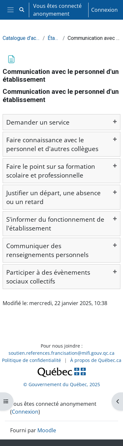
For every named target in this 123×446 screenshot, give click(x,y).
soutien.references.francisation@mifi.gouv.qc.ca (61, 353)
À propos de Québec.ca (95, 360)
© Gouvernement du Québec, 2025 (61, 384)
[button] (22, 10)
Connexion (104, 9)
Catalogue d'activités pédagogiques (21, 38)
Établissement (54, 38)
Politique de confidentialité (31, 360)
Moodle (46, 430)
